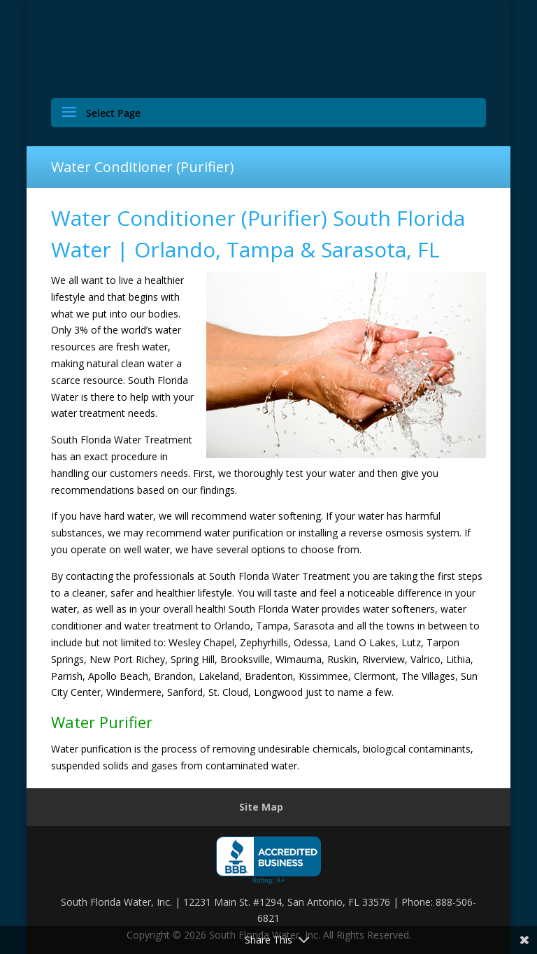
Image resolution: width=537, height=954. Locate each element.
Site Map (261, 806)
